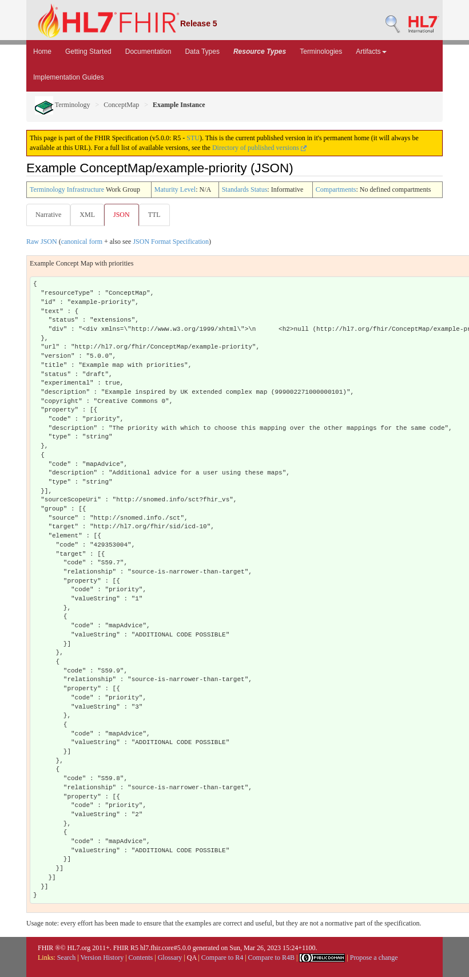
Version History (102, 958)
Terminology (62, 105)
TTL (154, 215)
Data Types (202, 52)
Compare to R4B (271, 958)
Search (66, 958)
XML (87, 215)
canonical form (81, 242)
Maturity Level (175, 189)
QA (192, 958)
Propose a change (374, 958)
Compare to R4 (222, 958)
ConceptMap (121, 105)
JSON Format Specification (171, 242)
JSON (121, 215)
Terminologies (321, 52)
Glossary (170, 958)
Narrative (48, 215)
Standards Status (245, 189)
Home (42, 52)
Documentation (148, 52)
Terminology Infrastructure (67, 189)
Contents (141, 958)
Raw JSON (41, 242)
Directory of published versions (259, 148)
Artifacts (371, 52)
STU (193, 138)
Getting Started (88, 52)
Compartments (336, 189)
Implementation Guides (68, 77)
